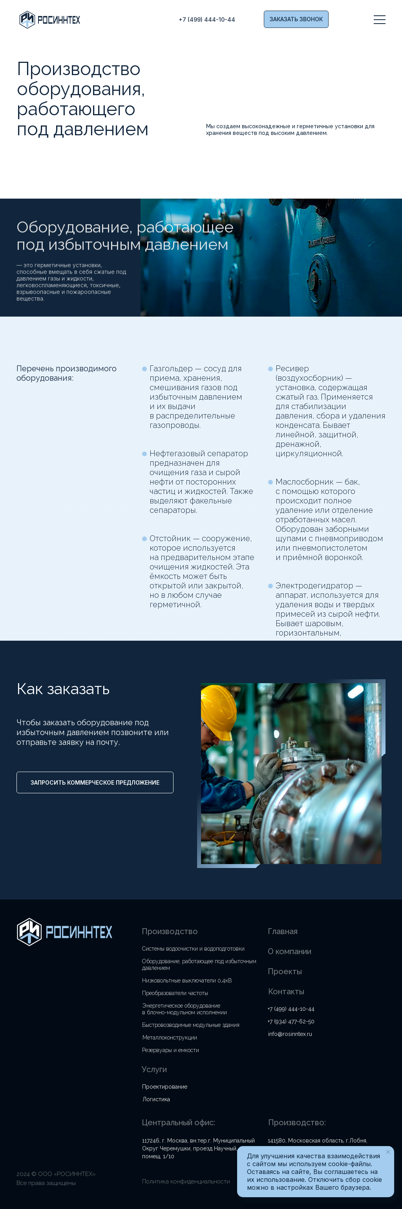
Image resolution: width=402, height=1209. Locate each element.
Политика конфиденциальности (186, 1181)
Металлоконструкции (170, 1037)
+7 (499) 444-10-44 (291, 1009)
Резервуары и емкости (170, 1050)
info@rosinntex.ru (290, 1034)
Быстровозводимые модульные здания (190, 1025)
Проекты (285, 971)
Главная (283, 931)
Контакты (286, 991)
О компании (289, 951)
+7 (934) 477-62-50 (291, 1021)
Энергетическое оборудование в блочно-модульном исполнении (184, 1009)
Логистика (156, 1099)
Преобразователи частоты (175, 993)
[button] (296, 19)
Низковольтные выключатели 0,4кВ (187, 980)
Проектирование (164, 1087)
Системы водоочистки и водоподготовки (193, 948)
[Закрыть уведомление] (388, 1152)
